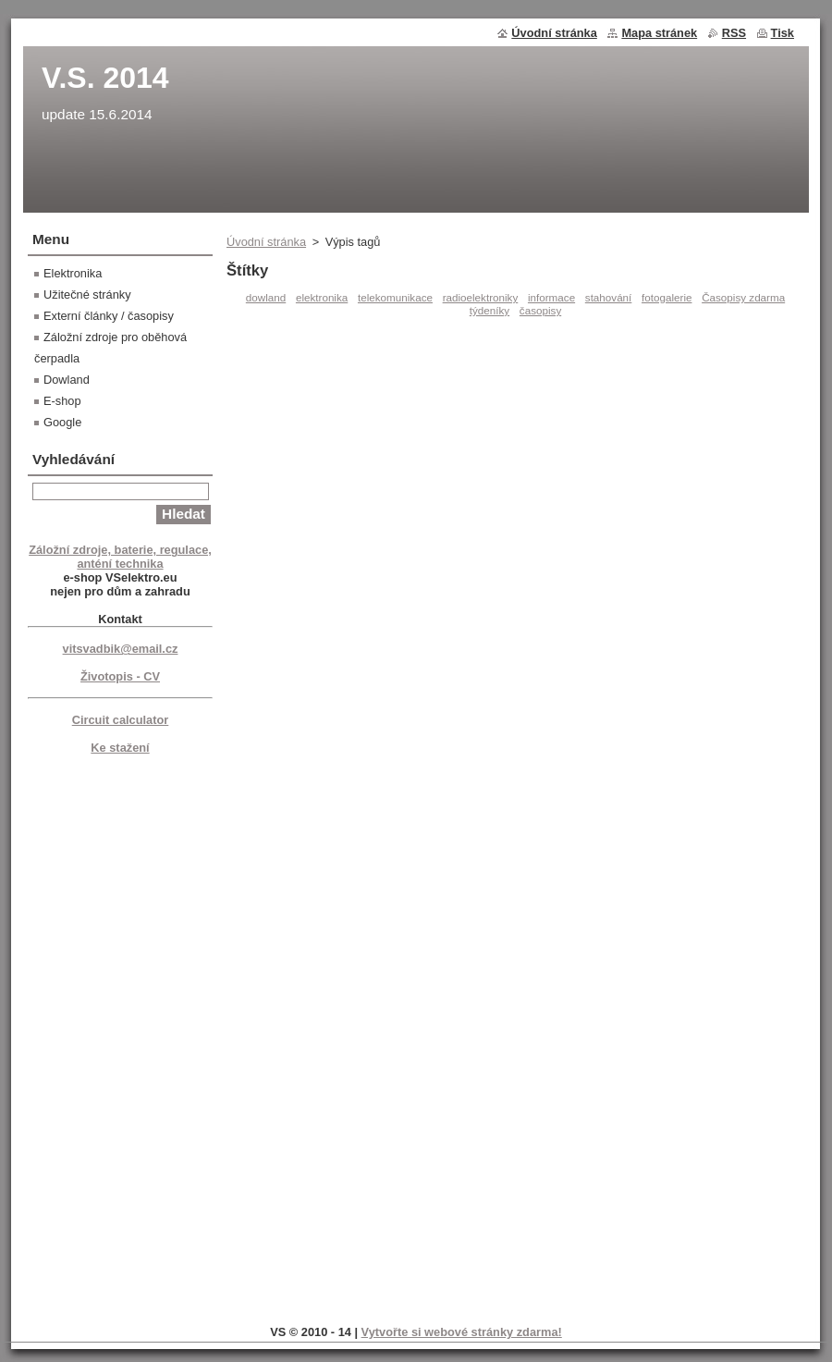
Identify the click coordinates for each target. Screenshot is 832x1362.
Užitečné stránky (87, 294)
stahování (608, 297)
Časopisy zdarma (743, 297)
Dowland (66, 380)
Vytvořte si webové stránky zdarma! (461, 1332)
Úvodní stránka (266, 242)
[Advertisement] (120, 1036)
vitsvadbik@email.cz (120, 649)
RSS (734, 33)
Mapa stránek (659, 33)
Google (62, 422)
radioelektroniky (481, 297)
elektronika (322, 297)
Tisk (782, 33)
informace (551, 297)
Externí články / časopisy (108, 316)
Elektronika (72, 273)
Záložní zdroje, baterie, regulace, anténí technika (120, 557)
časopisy (540, 310)
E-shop (62, 401)
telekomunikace (395, 297)
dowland (266, 297)
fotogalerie (666, 297)
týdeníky (489, 310)
